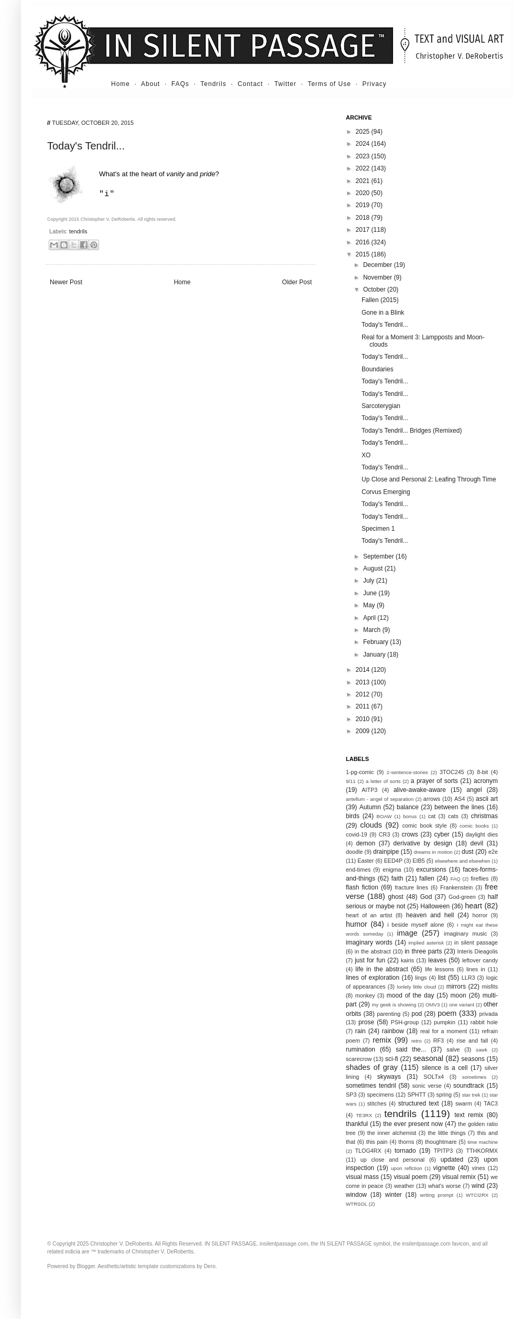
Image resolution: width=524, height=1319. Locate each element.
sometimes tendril (371, 1085)
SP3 (351, 1094)
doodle (354, 852)
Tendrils (213, 84)
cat (431, 816)
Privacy (375, 84)
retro (416, 1041)
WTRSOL (356, 1204)
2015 (364, 254)
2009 (364, 731)
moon (458, 995)
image (407, 933)
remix (382, 1040)
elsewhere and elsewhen (462, 861)
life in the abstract (381, 969)
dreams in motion (433, 852)
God (426, 896)
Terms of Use (329, 84)
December (378, 265)
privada (488, 1014)
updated (452, 1159)
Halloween (435, 906)
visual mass (362, 1177)
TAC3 (491, 1103)
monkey (365, 995)
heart (473, 906)
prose (366, 1022)
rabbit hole (484, 1022)
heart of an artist (369, 915)
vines (478, 1168)
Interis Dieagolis (477, 951)
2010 (364, 719)
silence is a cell (444, 1067)
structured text (418, 1103)
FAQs (180, 84)
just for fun (370, 960)
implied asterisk (425, 943)
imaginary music (465, 933)
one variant (461, 1004)
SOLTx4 (433, 1077)
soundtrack (468, 1085)
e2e (493, 852)
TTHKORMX (482, 1151)
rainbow (393, 1031)
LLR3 (468, 977)
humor (356, 924)
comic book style (424, 825)
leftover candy (480, 960)
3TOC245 (452, 772)
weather (404, 1186)
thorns (406, 1142)
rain (360, 1031)
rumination (360, 1049)
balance (408, 807)
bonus (410, 816)
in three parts (423, 951)
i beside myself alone (415, 924)
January (375, 654)
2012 (364, 694)
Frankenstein (456, 887)
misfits (490, 986)
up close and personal (392, 1159)
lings (421, 977)
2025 (364, 131)
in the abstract (373, 951)
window (356, 1194)
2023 (364, 156)
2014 (364, 669)
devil (476, 843)
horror (479, 915)
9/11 (351, 781)
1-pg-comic (360, 772)
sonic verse (427, 1085)
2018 (364, 217)
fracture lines (412, 887)
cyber (442, 834)
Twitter (285, 84)
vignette (444, 1168)
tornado (405, 1150)
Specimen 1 (378, 528)
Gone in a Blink (383, 312)
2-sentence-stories (407, 772)
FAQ (455, 879)
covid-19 (356, 834)
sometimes (474, 1077)
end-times (358, 869)
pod (416, 1013)
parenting (388, 1014)
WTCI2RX (477, 1195)
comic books (474, 826)
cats (453, 816)
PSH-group (405, 1022)
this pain (377, 1142)
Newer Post (66, 282)
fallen (426, 878)
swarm (463, 1103)
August (374, 568)
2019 (364, 205)
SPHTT (416, 1094)
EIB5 (418, 860)
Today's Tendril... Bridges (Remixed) (412, 430)
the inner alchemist (392, 1133)
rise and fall (472, 1040)
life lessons (439, 969)
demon (365, 843)
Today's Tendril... (385, 324)
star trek (471, 1095)
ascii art (487, 798)
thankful (357, 1124)
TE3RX (364, 1115)
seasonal (428, 1058)
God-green (462, 897)
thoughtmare (441, 1142)
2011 (364, 706)
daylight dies (482, 834)
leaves (437, 960)
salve (453, 1049)
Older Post (297, 282)
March (373, 630)
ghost (395, 896)
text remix (468, 1115)
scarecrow (359, 1059)
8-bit (482, 772)
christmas (484, 816)
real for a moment (443, 1031)
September (379, 556)
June (370, 593)
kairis (407, 960)
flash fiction (362, 887)
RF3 (438, 1040)
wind (478, 1185)
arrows (431, 799)
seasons (473, 1059)
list (442, 977)
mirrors (456, 986)
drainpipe (386, 851)
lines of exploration (372, 977)
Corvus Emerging (386, 492)
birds (352, 816)
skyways (389, 1076)
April (370, 617)
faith (397, 878)
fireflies (479, 878)
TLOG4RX (368, 1151)
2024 (364, 143)
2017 (364, 229)
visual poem (410, 1177)
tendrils (78, 231)
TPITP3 (443, 1151)
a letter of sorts (383, 781)
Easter (365, 860)
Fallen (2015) (380, 300)
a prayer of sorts (434, 781)
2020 (364, 193)
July (369, 580)
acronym (486, 781)
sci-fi (391, 1059)
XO (366, 455)
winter (393, 1194)
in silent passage (476, 942)
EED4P (393, 860)
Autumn (370, 807)
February (376, 642)
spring (444, 1094)
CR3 (384, 834)
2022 (364, 168)
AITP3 (369, 790)
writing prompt (437, 1195)
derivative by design (423, 843)
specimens (380, 1094)
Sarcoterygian (381, 406)
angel (474, 789)
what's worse (444, 1186)
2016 (364, 242)
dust (468, 851)
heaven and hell (430, 915)
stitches (377, 1103)
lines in (475, 969)
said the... (411, 1049)
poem (447, 1013)
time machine (482, 1142)
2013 (364, 682)
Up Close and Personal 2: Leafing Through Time (429, 479)
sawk (481, 1050)
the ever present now (413, 1124)
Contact (250, 84)
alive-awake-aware (420, 789)
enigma (392, 869)
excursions (431, 869)
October (375, 289)
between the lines (459, 807)
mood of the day (410, 995)
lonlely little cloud (416, 987)
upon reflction (406, 1168)
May (370, 605)
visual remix (459, 1177)
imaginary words (369, 942)
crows (409, 834)
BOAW (384, 816)
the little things (447, 1133)
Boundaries (378, 369)
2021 (364, 181)
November (378, 277)
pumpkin (444, 1022)
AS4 (459, 799)
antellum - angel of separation (379, 799)
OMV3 (432, 1004)
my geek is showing (394, 1004)
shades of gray (372, 1067)
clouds (371, 825)
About (150, 84)
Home (120, 84)
